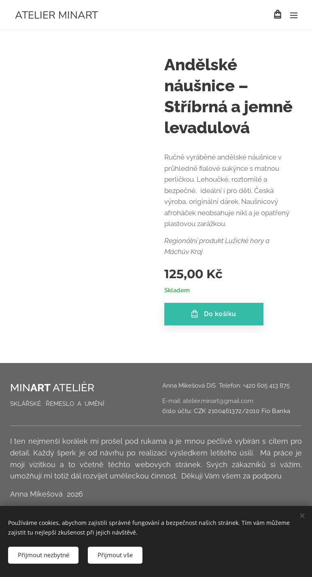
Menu (293, 15)
